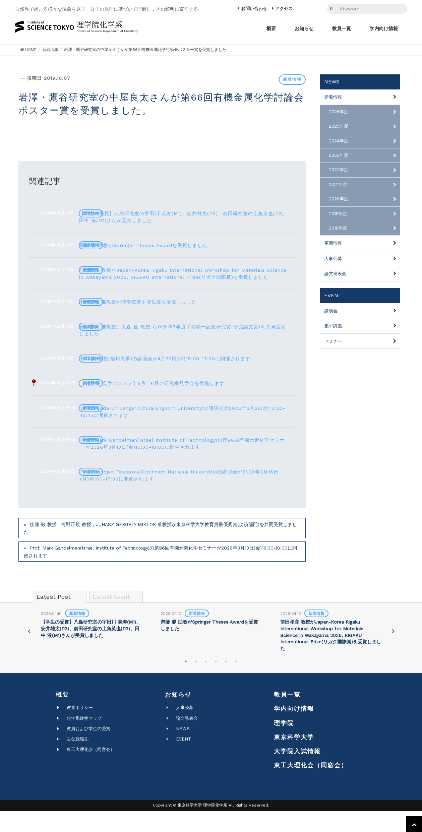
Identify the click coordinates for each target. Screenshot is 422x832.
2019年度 (338, 213)
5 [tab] (226, 682)
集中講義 (333, 325)
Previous (28, 652)
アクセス (284, 8)
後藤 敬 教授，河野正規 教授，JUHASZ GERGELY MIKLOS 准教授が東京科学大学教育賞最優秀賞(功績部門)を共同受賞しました (160, 549)
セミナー (333, 341)
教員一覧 (287, 715)
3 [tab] (205, 682)
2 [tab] (195, 682)
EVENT (183, 760)
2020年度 (338, 198)
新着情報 (292, 79)
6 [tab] (236, 682)
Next (394, 652)
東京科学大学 (294, 758)
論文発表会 (335, 273)
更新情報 (333, 243)
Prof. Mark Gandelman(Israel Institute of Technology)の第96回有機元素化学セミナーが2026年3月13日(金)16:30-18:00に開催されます (160, 572)
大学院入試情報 (297, 772)
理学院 (284, 744)
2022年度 (338, 169)
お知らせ (178, 715)
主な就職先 (77, 760)
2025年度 (338, 126)
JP (305, 8)
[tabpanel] (92, 646)
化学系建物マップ (84, 739)
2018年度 (338, 228)
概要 (62, 715)
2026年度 (338, 111)
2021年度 (338, 184)
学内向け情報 (294, 729)
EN (314, 8)
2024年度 (338, 140)
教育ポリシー (80, 728)
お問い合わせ (254, 8)
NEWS (183, 749)
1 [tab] (185, 682)
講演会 (331, 310)
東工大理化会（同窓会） (91, 770)
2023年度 (338, 155)
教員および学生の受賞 (88, 749)
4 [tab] (216, 682)
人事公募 (333, 258)
